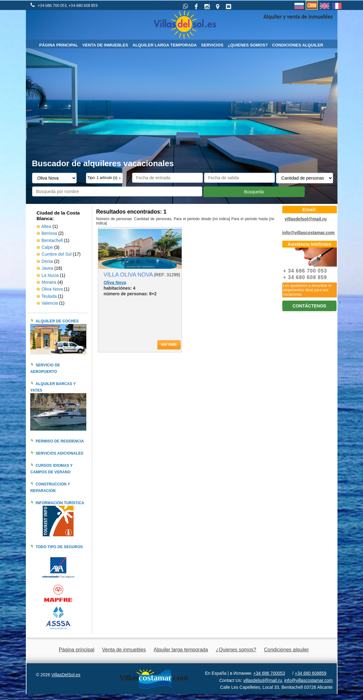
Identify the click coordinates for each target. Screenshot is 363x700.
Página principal (58, 45)
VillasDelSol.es (65, 674)
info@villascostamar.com (308, 232)
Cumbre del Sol (56, 254)
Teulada (49, 296)
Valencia (50, 303)
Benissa (49, 233)
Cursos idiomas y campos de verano (51, 468)
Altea (46, 226)
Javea (47, 268)
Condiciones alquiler (297, 45)
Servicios (212, 45)
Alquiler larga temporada (164, 45)
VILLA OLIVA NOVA (128, 275)
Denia (47, 261)
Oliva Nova (52, 289)
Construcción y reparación (50, 487)
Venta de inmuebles (105, 45)
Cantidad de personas (152, 219)
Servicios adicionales (59, 453)
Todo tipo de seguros (59, 547)
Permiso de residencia (60, 441)
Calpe (47, 247)
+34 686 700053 (269, 673)
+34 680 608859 (311, 673)
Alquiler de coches (57, 321)
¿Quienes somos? (248, 45)
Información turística (60, 503)
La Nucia (50, 275)
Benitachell (52, 240)
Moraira (48, 282)
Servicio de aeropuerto (45, 368)
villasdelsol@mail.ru (305, 218)
